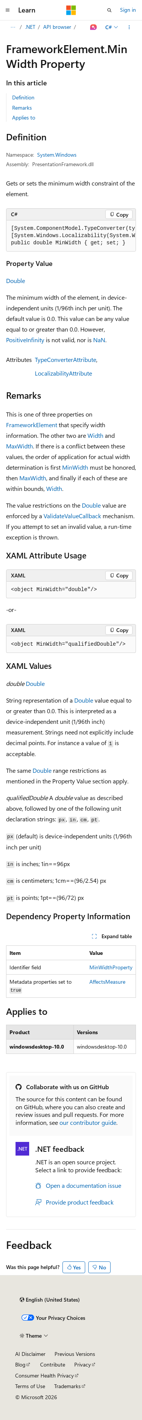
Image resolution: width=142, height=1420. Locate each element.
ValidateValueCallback (72, 516)
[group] (71, 236)
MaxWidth (19, 446)
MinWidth (75, 467)
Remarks (22, 107)
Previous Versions (75, 1353)
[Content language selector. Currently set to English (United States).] (49, 1300)
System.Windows (56, 154)
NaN (99, 340)
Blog (20, 1364)
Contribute (52, 1364)
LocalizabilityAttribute (63, 373)
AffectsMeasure (107, 981)
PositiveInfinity (25, 340)
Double (15, 281)
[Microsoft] (71, 10)
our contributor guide (87, 1122)
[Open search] (109, 10)
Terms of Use (30, 1386)
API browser (57, 26)
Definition (23, 97)
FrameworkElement (31, 425)
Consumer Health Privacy (44, 1375)
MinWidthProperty (111, 967)
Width (95, 435)
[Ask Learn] (93, 27)
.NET (30, 26)
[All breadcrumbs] (12, 27)
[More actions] (129, 27)
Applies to (23, 117)
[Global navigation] (7, 10)
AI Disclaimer (30, 1353)
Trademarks (67, 1386)
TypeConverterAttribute (65, 359)
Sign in (128, 9)
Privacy (82, 1364)
